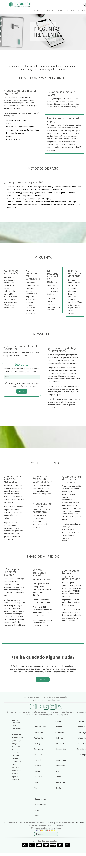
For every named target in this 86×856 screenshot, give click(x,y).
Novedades (60, 765)
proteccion (15, 768)
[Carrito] (83, 10)
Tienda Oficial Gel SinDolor (60, 782)
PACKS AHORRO (41, 10)
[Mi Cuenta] (79, 10)
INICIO (27, 10)
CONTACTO (73, 10)
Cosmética (38, 749)
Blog (57, 771)
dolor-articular (17, 735)
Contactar (43, 679)
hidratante (16, 749)
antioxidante (16, 723)
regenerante (16, 777)
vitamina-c (15, 780)
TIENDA (33, 10)
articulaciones (16, 729)
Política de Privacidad (27, 386)
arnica (14, 726)
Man (35, 788)
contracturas (16, 732)
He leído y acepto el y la (22, 384)
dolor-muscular (17, 738)
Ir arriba (80, 721)
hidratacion (16, 746)
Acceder (29, 291)
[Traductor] (46, 834)
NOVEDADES (60, 10)
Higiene (37, 771)
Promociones (61, 760)
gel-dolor (15, 741)
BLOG (66, 10)
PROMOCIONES (51, 10)
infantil (14, 752)
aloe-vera (15, 720)
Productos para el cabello (38, 760)
